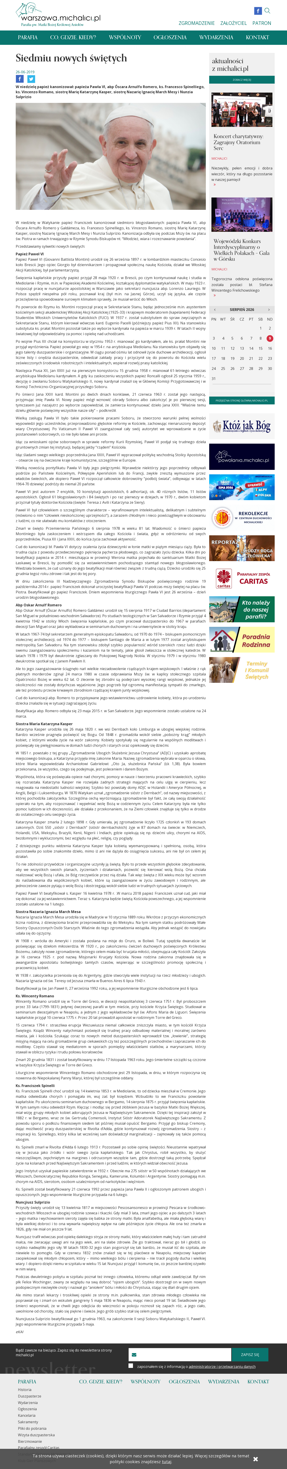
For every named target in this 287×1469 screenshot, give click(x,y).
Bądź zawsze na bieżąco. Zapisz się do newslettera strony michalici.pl (64, 1352)
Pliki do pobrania (32, 1428)
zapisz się (250, 1354)
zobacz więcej (242, 79)
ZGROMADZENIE (197, 23)
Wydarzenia (216, 38)
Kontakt (256, 38)
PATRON (261, 23)
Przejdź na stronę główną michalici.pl (242, 400)
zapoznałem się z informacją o (196, 1366)
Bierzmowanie (30, 1441)
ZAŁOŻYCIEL (233, 23)
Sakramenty (28, 1421)
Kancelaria (26, 1415)
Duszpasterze (29, 1396)
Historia (24, 1389)
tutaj (166, 1461)
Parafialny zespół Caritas (38, 1447)
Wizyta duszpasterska (36, 1434)
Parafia (29, 38)
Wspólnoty (127, 38)
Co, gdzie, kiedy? (75, 38)
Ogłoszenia (171, 38)
